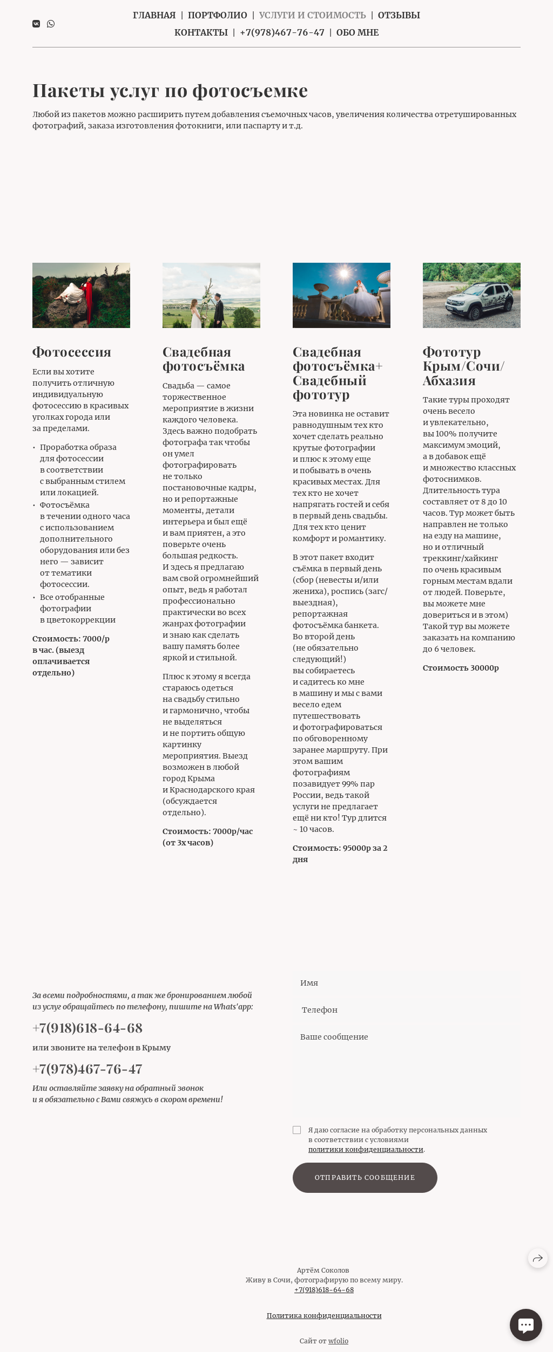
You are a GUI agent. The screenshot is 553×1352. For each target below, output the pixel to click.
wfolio (338, 1348)
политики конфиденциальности (365, 1156)
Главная (154, 15)
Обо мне (357, 32)
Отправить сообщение (365, 1184)
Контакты (201, 32)
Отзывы (399, 15)
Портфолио (217, 15)
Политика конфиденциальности (324, 1323)
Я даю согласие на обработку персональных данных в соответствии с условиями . (397, 1146)
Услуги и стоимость (312, 15)
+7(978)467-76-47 (282, 32)
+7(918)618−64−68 (324, 1297)
